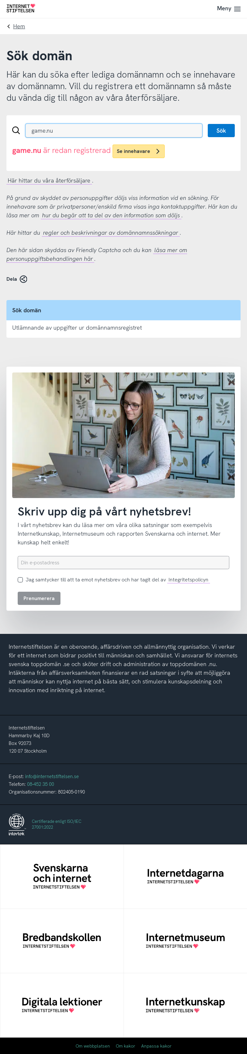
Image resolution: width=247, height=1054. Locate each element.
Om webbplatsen (93, 1046)
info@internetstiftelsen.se (52, 776)
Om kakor (125, 1046)
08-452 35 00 (40, 784)
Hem (19, 26)
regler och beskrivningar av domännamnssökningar (110, 232)
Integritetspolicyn (188, 579)
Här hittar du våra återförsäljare (49, 180)
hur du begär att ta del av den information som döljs (111, 215)
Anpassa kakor (156, 1046)
